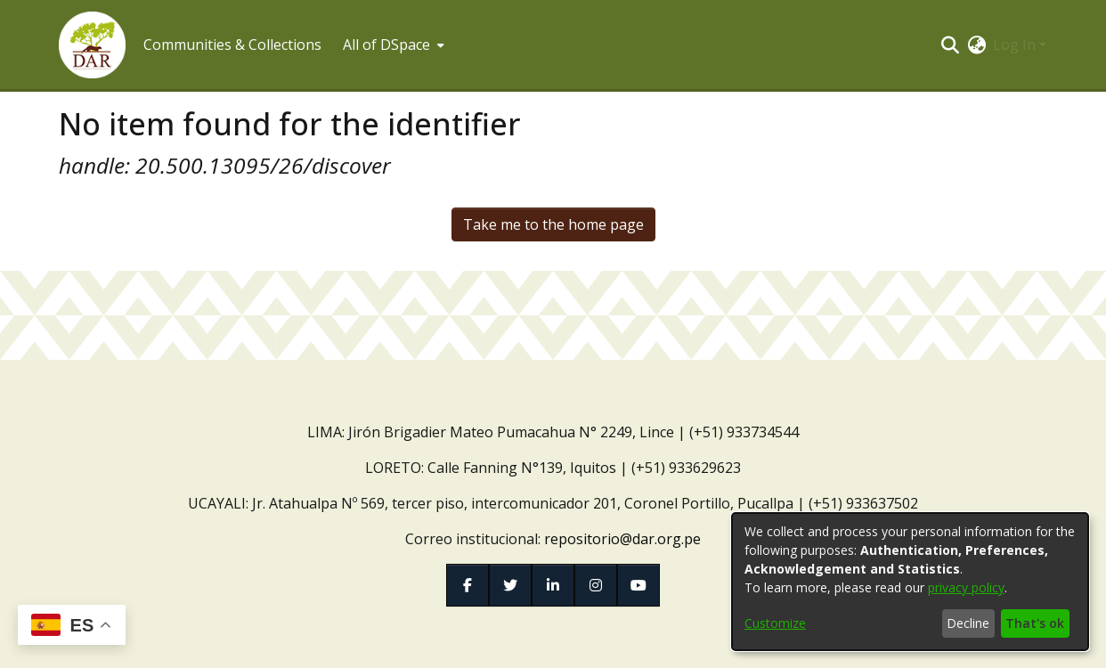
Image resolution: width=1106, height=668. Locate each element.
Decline (968, 623)
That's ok (1034, 623)
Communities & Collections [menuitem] (232, 44)
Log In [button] (1016, 44)
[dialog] (910, 581)
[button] (92, 45)
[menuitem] (391, 44)
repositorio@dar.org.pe (622, 539)
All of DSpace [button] (386, 44)
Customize (775, 623)
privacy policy (966, 587)
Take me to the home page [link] (553, 224)
